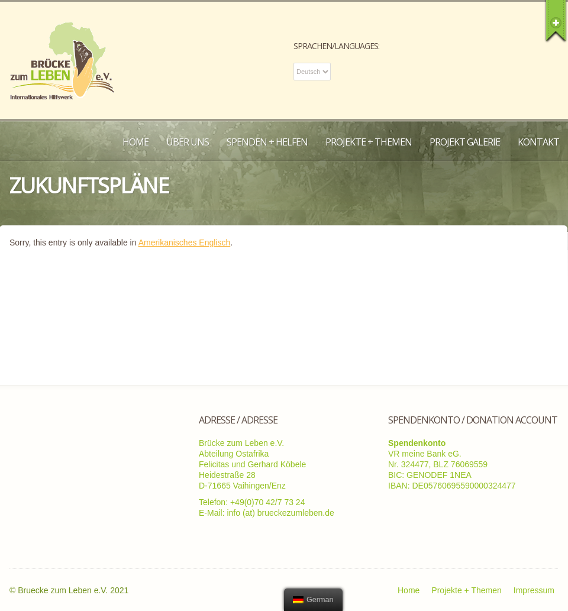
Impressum (534, 590)
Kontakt (538, 141)
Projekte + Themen (368, 141)
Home (135, 141)
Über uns (187, 141)
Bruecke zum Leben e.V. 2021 (73, 590)
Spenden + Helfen (267, 141)
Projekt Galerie (465, 141)
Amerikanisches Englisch (184, 242)
